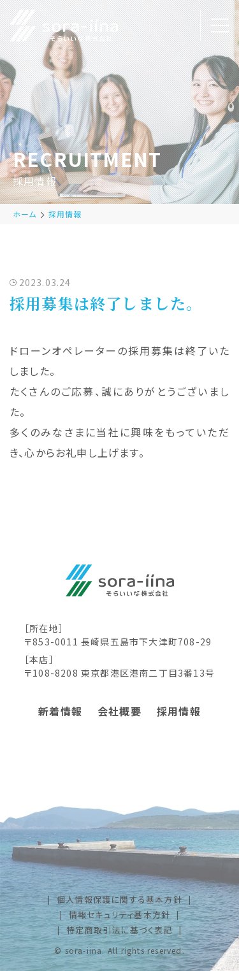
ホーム (25, 213)
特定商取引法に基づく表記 (119, 930)
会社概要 (119, 711)
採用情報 (65, 213)
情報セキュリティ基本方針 (119, 915)
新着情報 (60, 711)
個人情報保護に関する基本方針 (119, 899)
